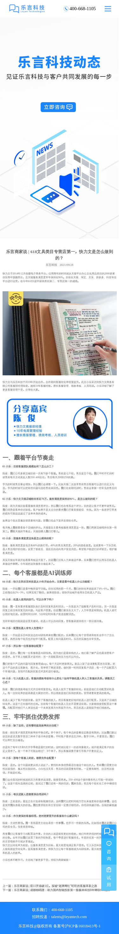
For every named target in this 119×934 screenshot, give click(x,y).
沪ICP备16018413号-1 (83, 926)
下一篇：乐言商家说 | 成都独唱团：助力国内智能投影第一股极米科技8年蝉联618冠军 (56, 889)
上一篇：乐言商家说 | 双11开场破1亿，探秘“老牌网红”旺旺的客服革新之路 (50, 885)
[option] (59, 128)
